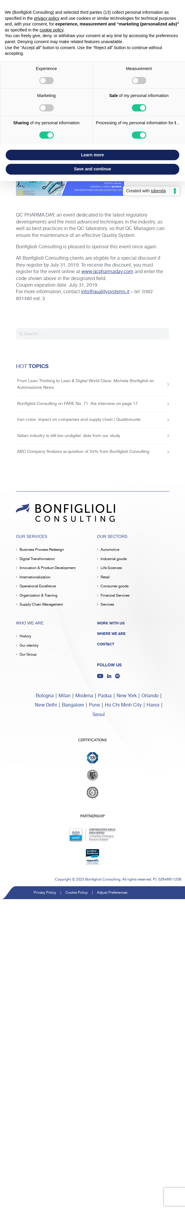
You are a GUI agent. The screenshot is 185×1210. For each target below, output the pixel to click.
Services (107, 604)
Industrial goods (114, 559)
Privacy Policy (45, 893)
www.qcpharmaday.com (107, 272)
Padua (105, 696)
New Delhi (46, 705)
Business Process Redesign (42, 550)
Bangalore (73, 705)
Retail (105, 577)
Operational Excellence (38, 586)
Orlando (150, 696)
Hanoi (153, 705)
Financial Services (115, 595)
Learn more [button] (92, 154)
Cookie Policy (76, 893)
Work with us (111, 623)
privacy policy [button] (46, 18)
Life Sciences (111, 568)
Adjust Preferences (112, 893)
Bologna (45, 696)
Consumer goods (115, 586)
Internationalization (35, 577)
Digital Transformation (37, 559)
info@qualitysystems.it (105, 292)
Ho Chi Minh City (123, 705)
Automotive (110, 550)
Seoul (98, 715)
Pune (94, 705)
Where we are (111, 634)
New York (127, 696)
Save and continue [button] (92, 169)
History (25, 636)
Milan (65, 696)
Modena (84, 696)
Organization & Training (38, 595)
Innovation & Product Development (48, 568)
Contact (105, 644)
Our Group (28, 654)
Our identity (29, 645)
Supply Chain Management (41, 604)
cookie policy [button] (51, 30)
